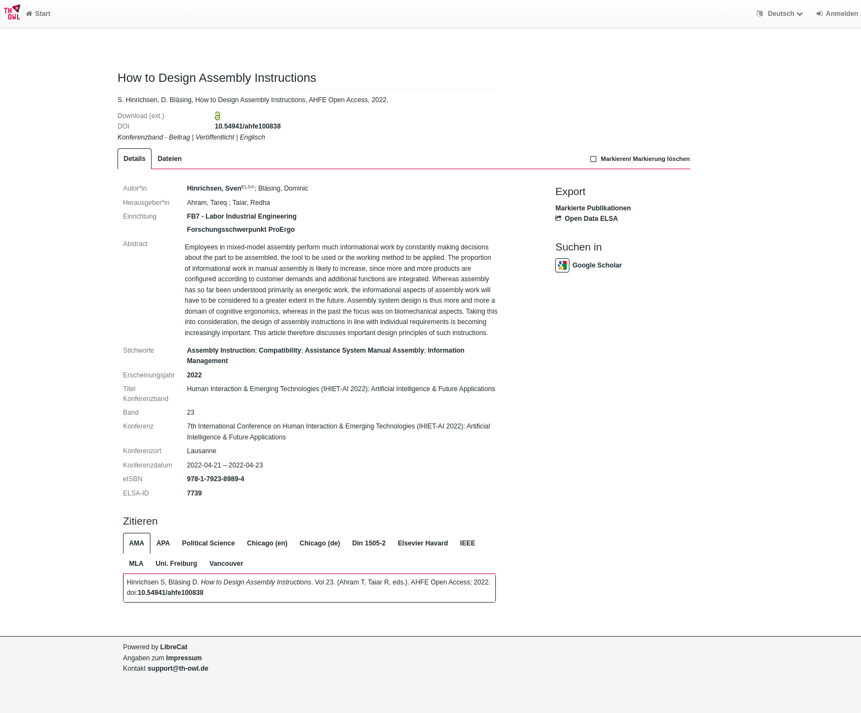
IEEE (468, 543)
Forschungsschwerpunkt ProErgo (240, 229)
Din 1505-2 (368, 543)
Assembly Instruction (221, 350)
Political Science (208, 543)
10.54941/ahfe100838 (248, 126)
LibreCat (173, 647)
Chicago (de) (320, 543)
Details (135, 159)
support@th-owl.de (178, 668)
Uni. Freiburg (176, 563)
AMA (136, 543)
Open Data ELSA (586, 218)
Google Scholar (588, 265)
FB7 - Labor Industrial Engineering (242, 216)
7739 (194, 493)
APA (163, 543)
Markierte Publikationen (592, 208)
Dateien (170, 159)
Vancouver (226, 563)
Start (38, 14)
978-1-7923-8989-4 (215, 479)
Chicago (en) (267, 543)
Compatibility (280, 350)
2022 (194, 375)
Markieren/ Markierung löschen (639, 158)
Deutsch (781, 14)
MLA (136, 563)
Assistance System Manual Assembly (364, 350)
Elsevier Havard (423, 543)
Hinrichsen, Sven (220, 188)
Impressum (184, 658)
